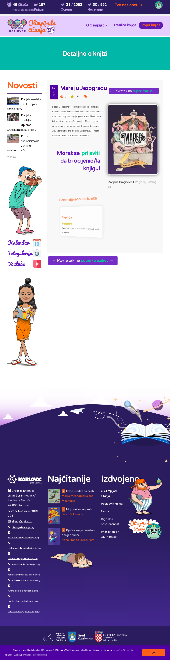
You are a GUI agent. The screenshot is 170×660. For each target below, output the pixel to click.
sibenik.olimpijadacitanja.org (23, 558)
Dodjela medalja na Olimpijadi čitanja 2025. (24, 104)
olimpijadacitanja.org (23, 527)
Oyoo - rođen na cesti (73, 496)
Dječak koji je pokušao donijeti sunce (73, 536)
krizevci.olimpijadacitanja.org (23, 537)
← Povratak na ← (132, 91)
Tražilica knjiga (124, 25)
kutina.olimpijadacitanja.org (23, 591)
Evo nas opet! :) (128, 5)
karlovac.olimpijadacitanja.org (24, 574)
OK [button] (153, 652)
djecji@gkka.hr (22, 521)
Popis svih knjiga (112, 503)
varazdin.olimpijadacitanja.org (24, 611)
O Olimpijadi (97, 25)
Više (9, 157)
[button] (31, 654)
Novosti (106, 511)
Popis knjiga (150, 25)
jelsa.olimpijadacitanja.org (26, 564)
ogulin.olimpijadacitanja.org (23, 601)
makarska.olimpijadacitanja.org (25, 548)
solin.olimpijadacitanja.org (26, 580)
